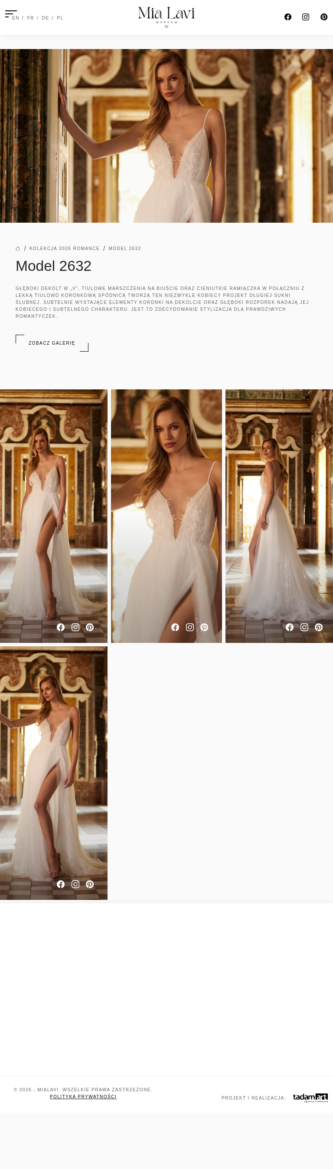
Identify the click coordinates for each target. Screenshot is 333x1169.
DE (45, 18)
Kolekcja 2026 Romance (64, 248)
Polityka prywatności (83, 1096)
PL (60, 18)
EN (16, 18)
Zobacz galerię (52, 343)
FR (30, 18)
